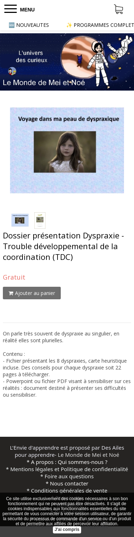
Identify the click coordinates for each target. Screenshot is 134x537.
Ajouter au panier (32, 293)
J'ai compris (67, 529)
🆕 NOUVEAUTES (29, 24)
